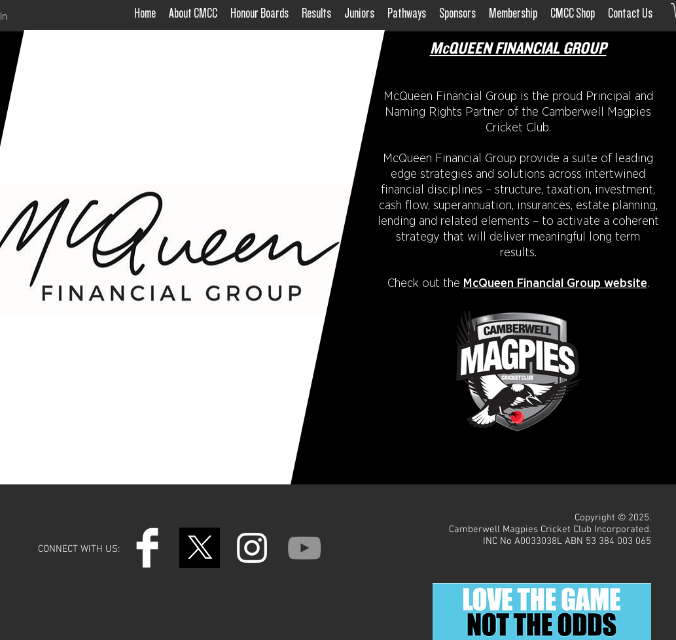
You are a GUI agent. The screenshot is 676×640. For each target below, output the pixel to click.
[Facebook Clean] (147, 548)
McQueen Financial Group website (555, 283)
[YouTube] (304, 548)
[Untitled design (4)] (199, 548)
